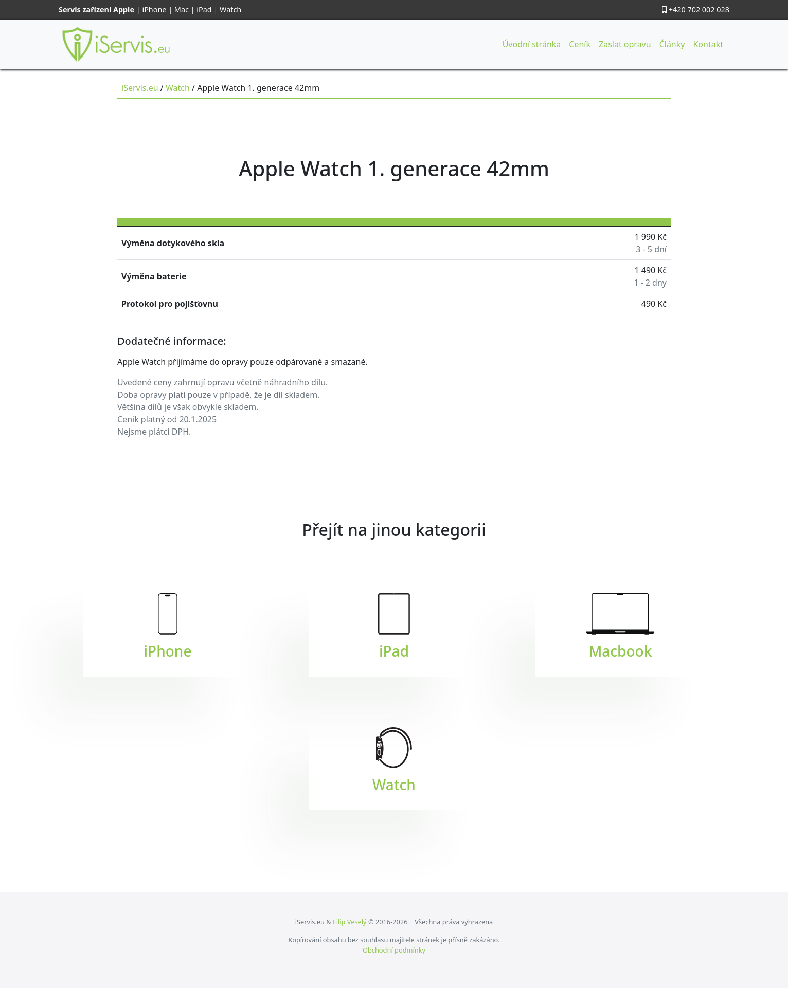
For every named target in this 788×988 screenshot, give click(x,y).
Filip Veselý (350, 921)
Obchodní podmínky (394, 950)
